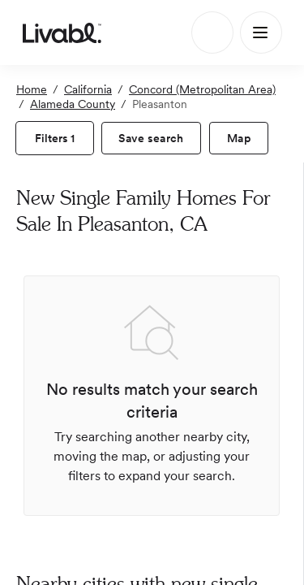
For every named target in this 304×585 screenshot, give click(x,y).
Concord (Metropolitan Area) (202, 89)
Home (31, 89)
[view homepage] (62, 32)
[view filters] (54, 138)
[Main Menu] (261, 32)
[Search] (212, 32)
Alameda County (72, 104)
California (88, 89)
